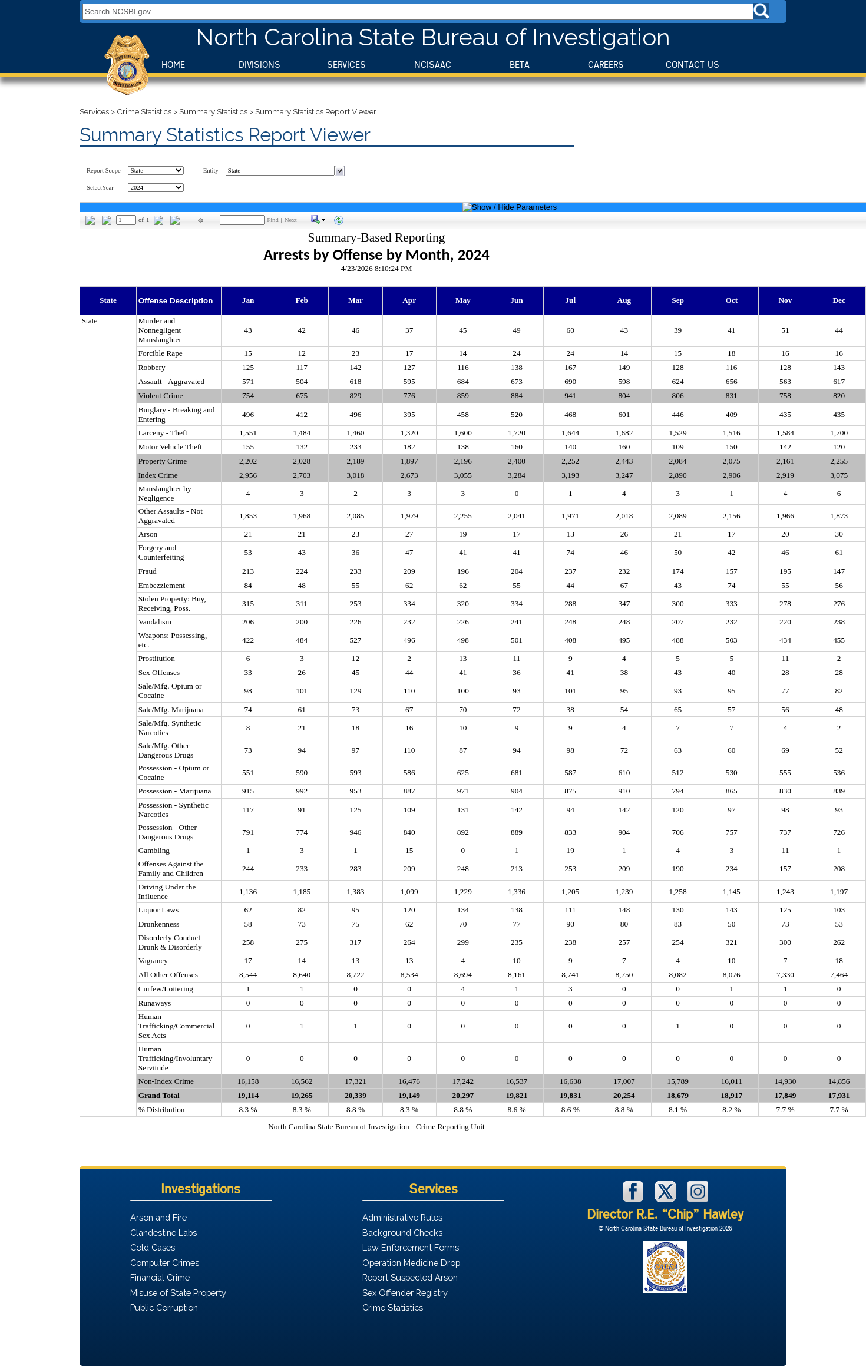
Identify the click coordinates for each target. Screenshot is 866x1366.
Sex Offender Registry (405, 1293)
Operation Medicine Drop (411, 1263)
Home (173, 64)
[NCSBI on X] (667, 1198)
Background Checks (402, 1233)
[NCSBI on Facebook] (634, 1198)
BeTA (520, 64)
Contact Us (692, 64)
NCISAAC (432, 64)
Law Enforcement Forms (410, 1247)
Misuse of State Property (178, 1293)
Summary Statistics (213, 111)
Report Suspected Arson (410, 1277)
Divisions (259, 64)
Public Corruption (164, 1307)
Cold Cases (152, 1247)
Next (291, 220)
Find (273, 220)
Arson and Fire (158, 1217)
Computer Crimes (164, 1263)
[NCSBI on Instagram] (697, 1198)
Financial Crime (160, 1277)
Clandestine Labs (163, 1233)
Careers (606, 64)
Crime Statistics (144, 111)
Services (346, 64)
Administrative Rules (402, 1217)
